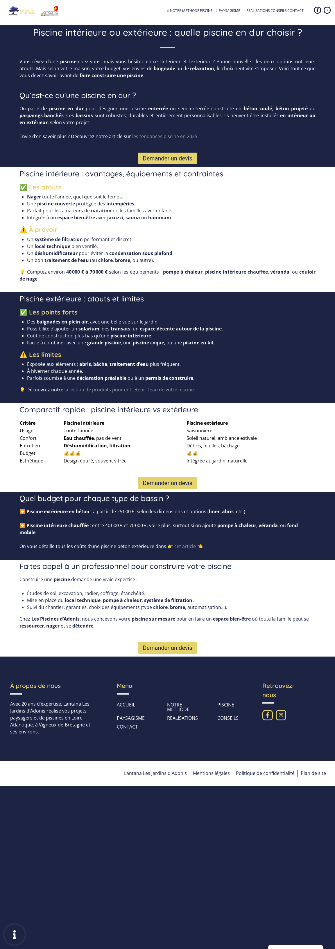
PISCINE (209, 10)
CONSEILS (278, 10)
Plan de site (313, 773)
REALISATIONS (258, 10)
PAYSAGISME (232, 10)
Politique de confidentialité (264, 773)
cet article (184, 546)
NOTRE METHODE (184, 10)
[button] (167, 158)
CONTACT (295, 10)
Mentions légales (210, 773)
